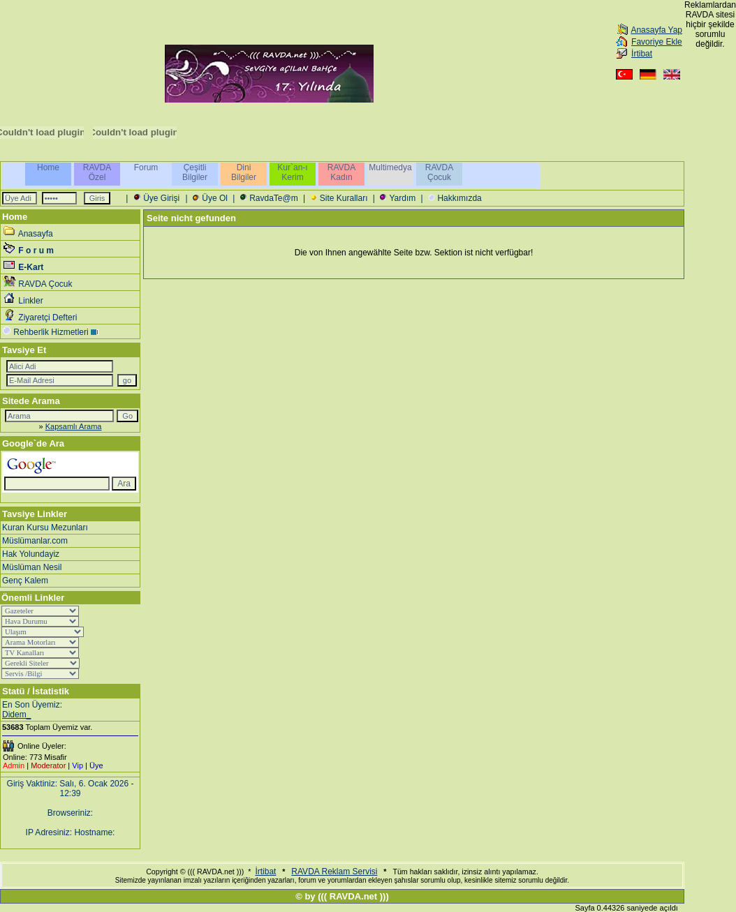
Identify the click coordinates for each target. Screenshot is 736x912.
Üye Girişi (161, 198)
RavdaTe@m (273, 198)
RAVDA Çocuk (45, 284)
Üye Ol (215, 198)
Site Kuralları (344, 198)
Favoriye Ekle (656, 42)
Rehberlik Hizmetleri (50, 332)
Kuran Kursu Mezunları (45, 527)
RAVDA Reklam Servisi (334, 871)
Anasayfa (35, 234)
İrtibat (641, 54)
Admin (13, 765)
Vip (77, 765)
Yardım (402, 198)
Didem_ (16, 714)
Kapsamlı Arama (73, 426)
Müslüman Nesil (31, 567)
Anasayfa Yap (656, 30)
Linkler (30, 301)
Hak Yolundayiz (30, 554)
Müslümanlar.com (35, 541)
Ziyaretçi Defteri (47, 317)
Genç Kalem (25, 580)
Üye (96, 765)
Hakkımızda (459, 198)
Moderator (48, 765)
